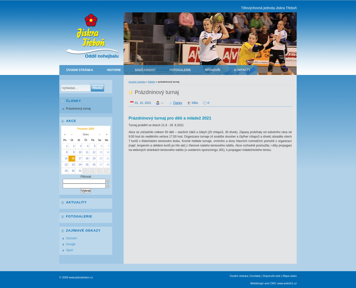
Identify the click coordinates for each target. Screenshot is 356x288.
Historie (114, 70)
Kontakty (242, 70)
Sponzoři (212, 70)
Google (71, 244)
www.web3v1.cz (287, 283)
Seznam (71, 238)
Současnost (145, 70)
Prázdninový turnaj (78, 108)
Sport (69, 250)
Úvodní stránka (79, 70)
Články (152, 81)
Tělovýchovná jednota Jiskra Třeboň (269, 8)
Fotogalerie (180, 70)
